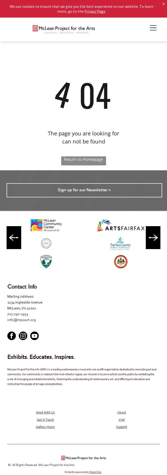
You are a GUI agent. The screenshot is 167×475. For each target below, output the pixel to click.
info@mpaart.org (21, 320)
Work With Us (45, 412)
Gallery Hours (45, 427)
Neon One (95, 472)
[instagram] (23, 336)
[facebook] (74, 327)
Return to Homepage (83, 159)
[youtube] (92, 327)
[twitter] (83, 327)
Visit (121, 420)
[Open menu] (153, 27)
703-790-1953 (17, 314)
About (121, 412)
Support (121, 427)
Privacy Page (94, 11)
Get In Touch (45, 420)
